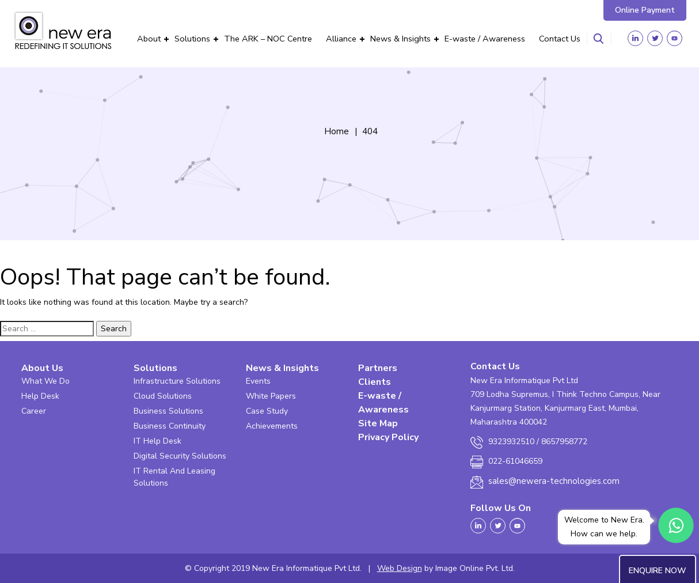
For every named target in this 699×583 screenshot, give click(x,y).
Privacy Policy (388, 437)
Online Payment (645, 10)
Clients (374, 382)
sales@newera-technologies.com (554, 481)
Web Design (399, 568)
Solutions (192, 38)
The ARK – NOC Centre (268, 38)
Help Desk (40, 396)
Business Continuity (170, 426)
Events (258, 381)
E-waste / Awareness (485, 38)
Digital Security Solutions (180, 455)
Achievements (272, 426)
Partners (377, 368)
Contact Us (559, 38)
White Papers (271, 396)
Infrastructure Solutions (177, 381)
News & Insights (400, 38)
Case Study (267, 411)
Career (33, 411)
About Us (42, 368)
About (149, 38)
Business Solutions (168, 411)
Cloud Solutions (163, 396)
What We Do (45, 381)
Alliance (341, 38)
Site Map (378, 423)
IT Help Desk (157, 441)
